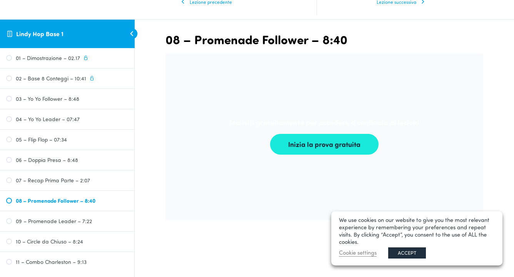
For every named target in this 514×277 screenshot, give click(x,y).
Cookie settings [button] (358, 252)
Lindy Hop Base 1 (39, 34)
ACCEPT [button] (407, 253)
